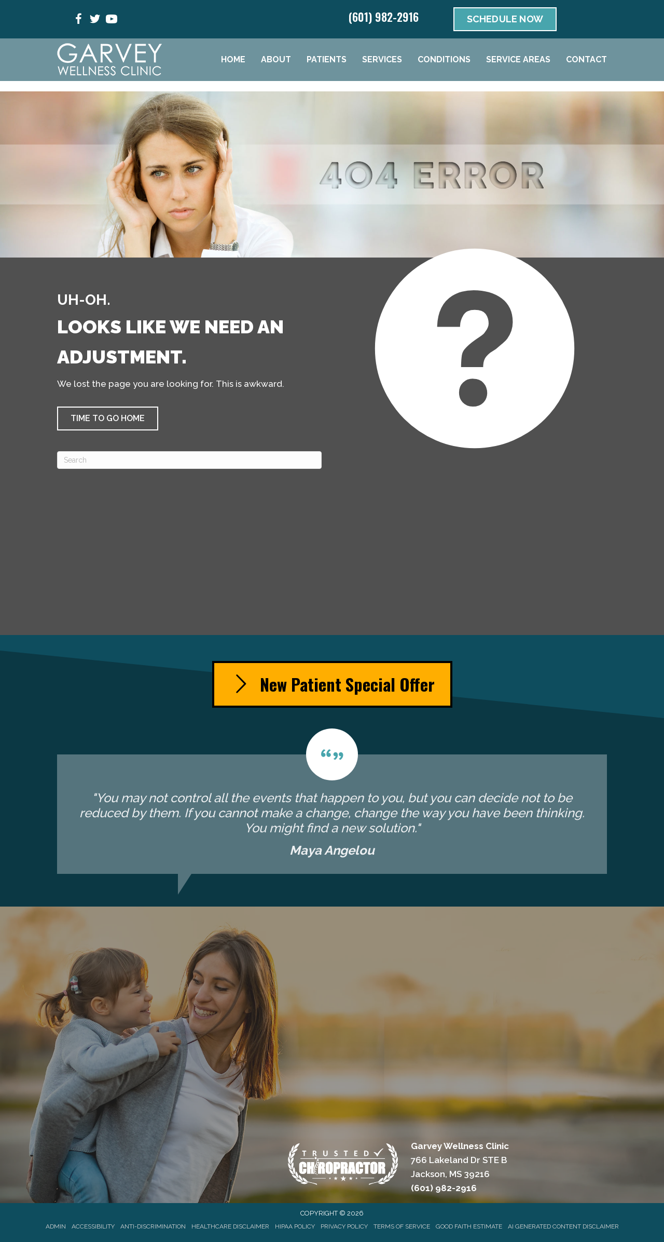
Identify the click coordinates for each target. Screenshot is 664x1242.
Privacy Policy (344, 1226)
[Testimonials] (332, 801)
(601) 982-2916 (384, 16)
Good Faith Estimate (469, 1226)
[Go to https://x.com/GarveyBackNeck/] (95, 20)
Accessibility (93, 1226)
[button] (107, 418)
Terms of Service (402, 1226)
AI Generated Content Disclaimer (563, 1226)
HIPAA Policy (295, 1226)
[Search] (189, 460)
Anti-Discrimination (153, 1226)
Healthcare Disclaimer (230, 1226)
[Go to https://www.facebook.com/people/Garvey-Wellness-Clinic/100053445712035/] (78, 20)
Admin (56, 1226)
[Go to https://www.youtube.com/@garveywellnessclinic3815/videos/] (111, 20)
